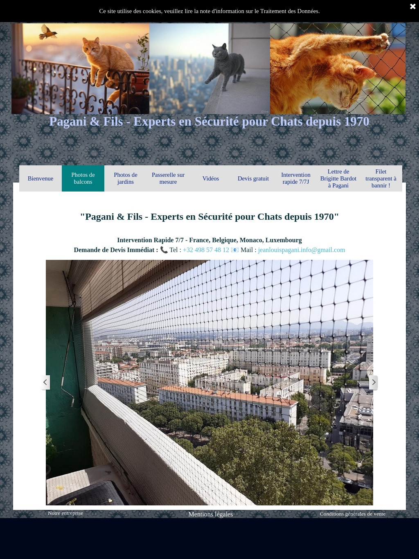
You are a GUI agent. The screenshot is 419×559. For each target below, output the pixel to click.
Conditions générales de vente (352, 514)
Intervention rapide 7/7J (296, 178)
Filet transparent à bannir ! (380, 178)
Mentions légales (211, 514)
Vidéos (211, 178)
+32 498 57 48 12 (207, 249)
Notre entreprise (65, 513)
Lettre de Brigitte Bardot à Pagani (338, 178)
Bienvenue (41, 178)
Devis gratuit (253, 178)
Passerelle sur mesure (168, 178)
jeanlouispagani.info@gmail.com (301, 249)
